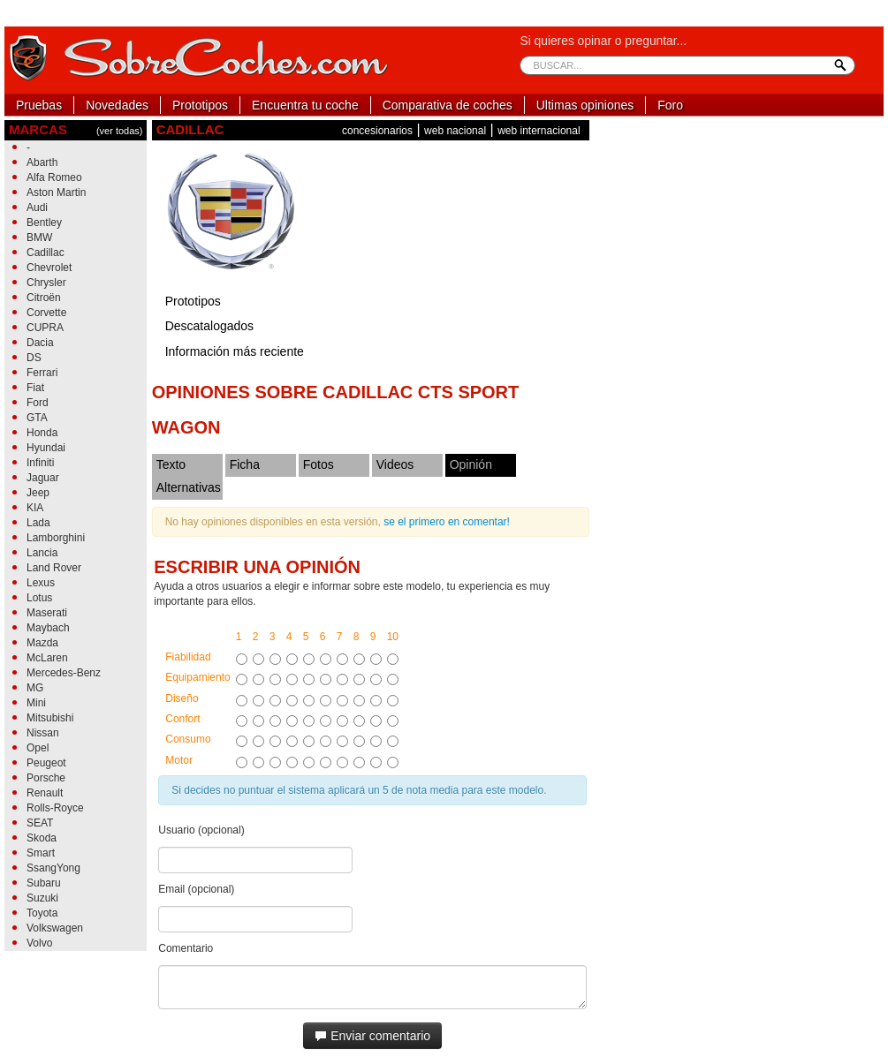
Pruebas (39, 105)
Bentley (44, 222)
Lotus (39, 598)
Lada (38, 523)
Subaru (44, 883)
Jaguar (43, 478)
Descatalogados (209, 326)
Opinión (471, 464)
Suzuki (42, 898)
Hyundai (46, 447)
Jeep (38, 493)
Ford (38, 402)
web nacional (455, 131)
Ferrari (42, 372)
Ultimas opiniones (585, 105)
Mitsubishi (50, 718)
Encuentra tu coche (305, 105)
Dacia (40, 342)
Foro (670, 105)
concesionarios (377, 131)
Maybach (48, 628)
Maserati (47, 613)
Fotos (318, 464)
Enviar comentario (372, 1036)
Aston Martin (56, 192)
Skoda (42, 838)
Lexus (41, 583)
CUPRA (45, 327)
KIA (35, 508)
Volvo (39, 943)
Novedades (117, 105)
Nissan (43, 733)
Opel (38, 748)
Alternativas (188, 487)
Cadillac (46, 252)
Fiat (35, 387)
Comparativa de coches (447, 105)
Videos (395, 464)
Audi (37, 207)
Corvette (46, 312)
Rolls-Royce (55, 808)
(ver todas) (119, 130)
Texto (171, 464)
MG (35, 688)
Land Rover (54, 568)
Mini (36, 703)
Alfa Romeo (54, 177)
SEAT (40, 823)
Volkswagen (55, 928)
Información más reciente (234, 351)
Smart (41, 853)
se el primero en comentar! (446, 522)
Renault (45, 793)
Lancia (42, 553)
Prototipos (200, 105)
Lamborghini (56, 538)
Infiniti (40, 463)
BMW (39, 237)
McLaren (47, 658)
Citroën (44, 297)
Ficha (245, 464)
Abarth (42, 162)
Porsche (46, 778)
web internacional (538, 131)
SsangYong (53, 868)
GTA (37, 417)
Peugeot (46, 763)
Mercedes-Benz (64, 673)
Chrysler (46, 282)
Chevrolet (49, 267)
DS (34, 357)
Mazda (42, 643)
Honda (42, 432)
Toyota (42, 913)
